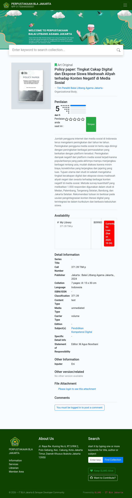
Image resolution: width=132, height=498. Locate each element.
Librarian (14, 467)
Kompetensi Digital (81, 332)
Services (13, 464)
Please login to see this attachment (77, 389)
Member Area (16, 471)
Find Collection (113, 459)
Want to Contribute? (103, 477)
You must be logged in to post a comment (79, 407)
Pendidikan (77, 328)
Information (15, 460)
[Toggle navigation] (125, 5)
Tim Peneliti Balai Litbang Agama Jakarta (79, 88)
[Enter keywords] (95, 460)
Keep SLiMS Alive (101, 470)
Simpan (91, 124)
